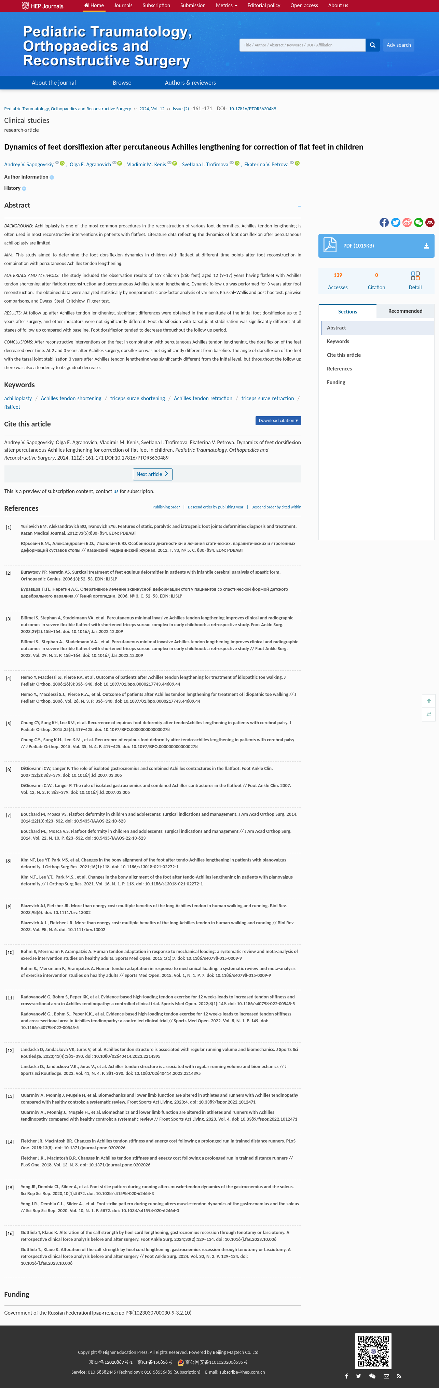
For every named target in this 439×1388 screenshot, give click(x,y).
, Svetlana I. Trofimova (204, 164)
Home (94, 5)
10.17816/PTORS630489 (252, 109)
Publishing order (166, 507)
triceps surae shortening (137, 398)
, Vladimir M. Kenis (145, 164)
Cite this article (344, 355)
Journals (123, 5)
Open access (304, 5)
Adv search (399, 45)
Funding (336, 382)
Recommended (405, 311)
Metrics (226, 5)
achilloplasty (18, 398)
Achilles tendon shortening (71, 398)
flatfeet (12, 407)
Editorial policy (264, 5)
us (116, 491)
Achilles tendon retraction (203, 398)
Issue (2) (181, 109)
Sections (347, 311)
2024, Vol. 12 (152, 109)
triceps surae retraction (268, 398)
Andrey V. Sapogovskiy (29, 164)
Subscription (156, 5)
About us (338, 5)
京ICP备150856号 (155, 1362)
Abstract (336, 327)
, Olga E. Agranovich (89, 164)
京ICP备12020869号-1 (111, 1362)
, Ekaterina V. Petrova (265, 164)
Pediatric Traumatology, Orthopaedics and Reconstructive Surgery (67, 109)
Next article (153, 474)
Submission (193, 5)
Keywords (338, 341)
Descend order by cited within (276, 507)
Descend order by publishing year (215, 507)
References (339, 368)
